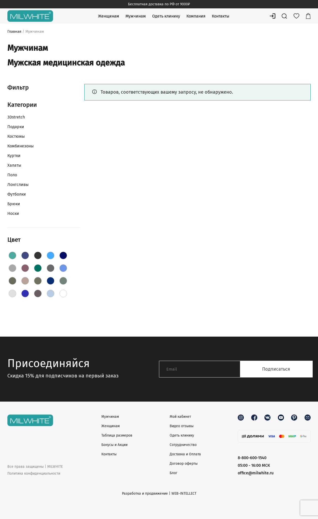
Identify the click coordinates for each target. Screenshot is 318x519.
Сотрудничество (183, 445)
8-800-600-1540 (252, 457)
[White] (63, 293)
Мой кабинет (180, 416)
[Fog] (12, 268)
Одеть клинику (166, 16)
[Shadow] (38, 293)
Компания (195, 16)
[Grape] (25, 268)
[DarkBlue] (63, 255)
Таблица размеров (116, 435)
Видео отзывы (182, 426)
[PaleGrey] (12, 293)
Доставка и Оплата (185, 454)
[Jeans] (63, 268)
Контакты (220, 16)
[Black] (38, 255)
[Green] (38, 268)
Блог (173, 473)
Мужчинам (135, 16)
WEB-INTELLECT (183, 493)
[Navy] (50, 281)
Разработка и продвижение (145, 493)
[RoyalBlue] (25, 293)
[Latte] (25, 281)
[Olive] (63, 281)
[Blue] (50, 255)
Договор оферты (184, 463)
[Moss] (38, 281)
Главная (14, 31)
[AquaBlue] (12, 255)
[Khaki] (12, 281)
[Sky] (50, 293)
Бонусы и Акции (114, 445)
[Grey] (50, 268)
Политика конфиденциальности (33, 473)
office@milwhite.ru (256, 473)
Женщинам (108, 16)
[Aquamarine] (25, 255)
